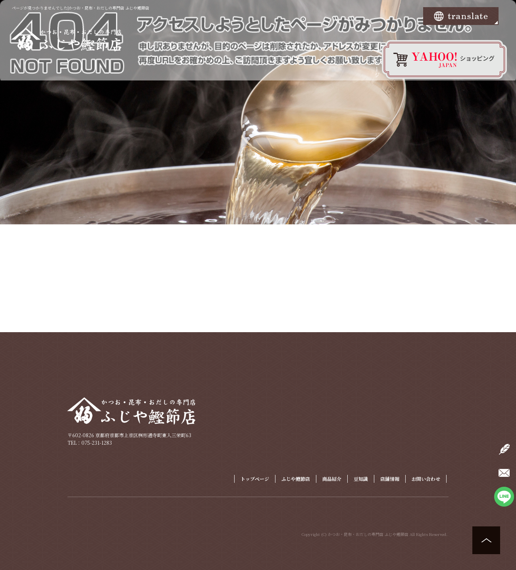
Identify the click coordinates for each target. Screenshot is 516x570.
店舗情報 (389, 478)
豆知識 (361, 478)
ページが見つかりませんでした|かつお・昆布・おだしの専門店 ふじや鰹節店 (80, 8)
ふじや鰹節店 (295, 478)
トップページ (377, 65)
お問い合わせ (426, 478)
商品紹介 (331, 478)
